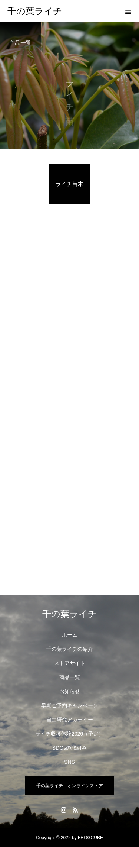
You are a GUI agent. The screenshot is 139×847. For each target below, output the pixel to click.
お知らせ (69, 691)
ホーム (69, 635)
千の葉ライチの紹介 (69, 649)
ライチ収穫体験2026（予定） (69, 734)
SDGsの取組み (69, 748)
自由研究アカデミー (69, 719)
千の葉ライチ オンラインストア (69, 785)
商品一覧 (69, 677)
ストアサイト (69, 663)
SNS (69, 762)
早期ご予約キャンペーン (69, 705)
